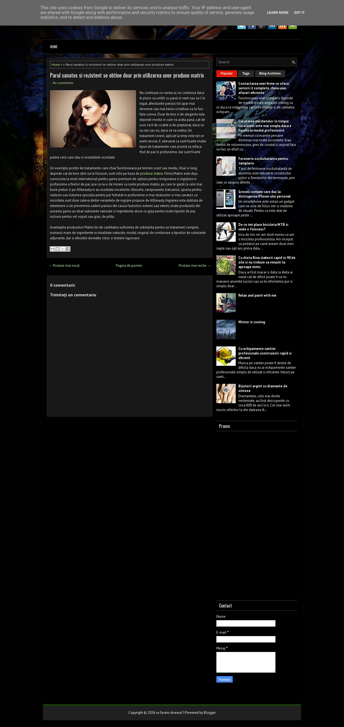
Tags (246, 73)
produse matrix (151, 173)
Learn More (278, 12)
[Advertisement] (256, 514)
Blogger (210, 712)
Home (54, 46)
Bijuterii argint (250, 386)
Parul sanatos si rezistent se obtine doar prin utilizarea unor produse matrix (127, 75)
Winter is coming (251, 322)
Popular (227, 73)
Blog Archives (270, 73)
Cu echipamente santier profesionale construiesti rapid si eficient (265, 353)
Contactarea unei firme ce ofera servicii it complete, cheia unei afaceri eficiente (263, 88)
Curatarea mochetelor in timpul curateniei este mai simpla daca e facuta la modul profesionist (264, 126)
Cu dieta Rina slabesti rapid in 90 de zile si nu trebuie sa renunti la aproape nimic (266, 262)
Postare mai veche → (195, 265)
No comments (63, 83)
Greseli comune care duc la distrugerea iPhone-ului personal (264, 194)
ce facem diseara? (169, 712)
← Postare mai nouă (64, 265)
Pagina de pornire (129, 265)
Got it (299, 12)
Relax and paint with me (257, 295)
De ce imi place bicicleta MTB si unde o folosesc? (263, 226)
